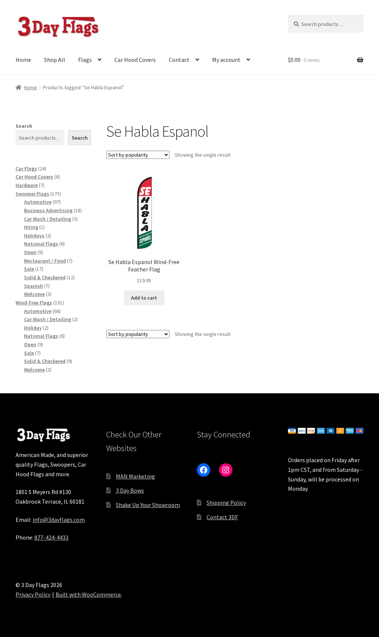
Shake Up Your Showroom (148, 504)
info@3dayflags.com (59, 519)
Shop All (54, 59)
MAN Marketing (135, 476)
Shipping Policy (226, 502)
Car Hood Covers (135, 59)
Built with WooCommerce (88, 594)
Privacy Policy (33, 594)
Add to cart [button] (144, 297)
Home (23, 59)
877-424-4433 (51, 537)
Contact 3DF (222, 517)
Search (24, 126)
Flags (85, 59)
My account (226, 59)
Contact (179, 59)
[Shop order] (138, 155)
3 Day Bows (130, 490)
